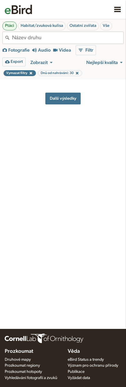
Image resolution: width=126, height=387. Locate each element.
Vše (106, 26)
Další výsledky (63, 98)
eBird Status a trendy (86, 360)
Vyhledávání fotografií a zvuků (31, 378)
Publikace (76, 372)
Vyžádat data (79, 378)
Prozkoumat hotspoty (23, 372)
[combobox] (67, 38)
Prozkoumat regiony (22, 365)
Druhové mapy (18, 360)
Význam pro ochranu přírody (93, 365)
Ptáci (9, 26)
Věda (74, 351)
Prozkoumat (19, 351)
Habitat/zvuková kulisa (42, 26)
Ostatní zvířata (82, 26)
